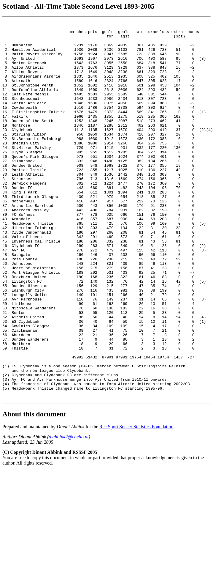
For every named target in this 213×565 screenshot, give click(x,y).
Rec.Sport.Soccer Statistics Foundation (136, 502)
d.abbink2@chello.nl (69, 512)
